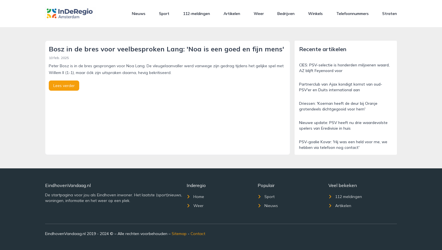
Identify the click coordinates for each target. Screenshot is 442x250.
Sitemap (179, 233)
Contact (198, 233)
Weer (259, 13)
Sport (164, 13)
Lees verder (64, 85)
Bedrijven (286, 13)
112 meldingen (345, 196)
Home (195, 196)
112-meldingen (196, 13)
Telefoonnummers (352, 13)
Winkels (315, 13)
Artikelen (232, 13)
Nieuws (138, 13)
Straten (389, 13)
